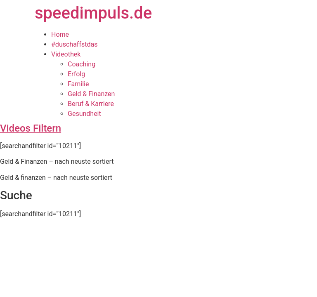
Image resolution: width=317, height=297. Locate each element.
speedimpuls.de (93, 13)
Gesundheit (84, 114)
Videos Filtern (30, 128)
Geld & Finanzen (91, 94)
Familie (78, 84)
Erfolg (76, 74)
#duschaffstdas (74, 44)
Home (60, 34)
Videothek (65, 54)
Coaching (81, 64)
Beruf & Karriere (91, 104)
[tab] (158, 128)
